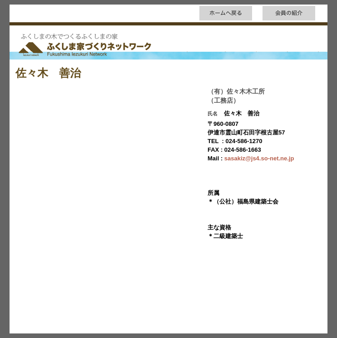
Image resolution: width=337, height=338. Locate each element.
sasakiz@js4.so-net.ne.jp (259, 158)
